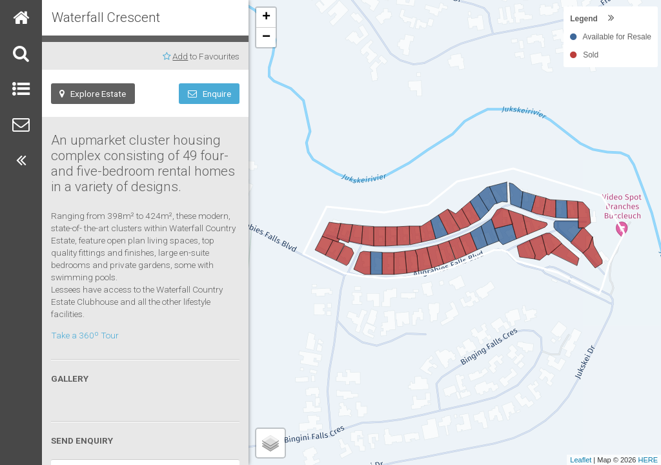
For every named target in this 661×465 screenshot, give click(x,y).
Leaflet (580, 460)
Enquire (209, 93)
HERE (648, 460)
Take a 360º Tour (85, 335)
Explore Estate (92, 93)
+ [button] (266, 17)
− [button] (266, 37)
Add (180, 56)
